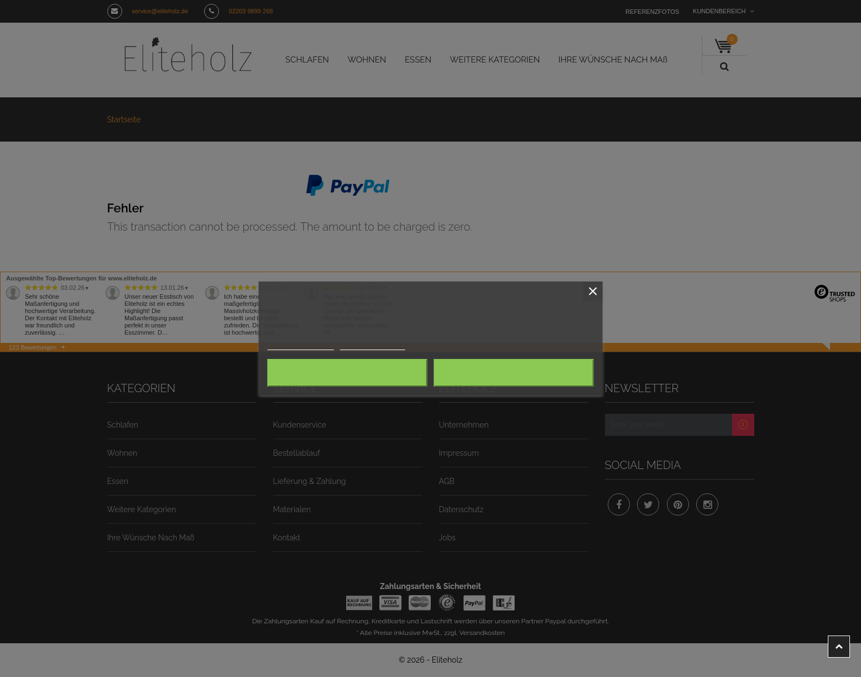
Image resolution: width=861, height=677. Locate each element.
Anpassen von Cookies (372, 345)
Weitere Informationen (300, 345)
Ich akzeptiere (513, 372)
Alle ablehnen (347, 372)
